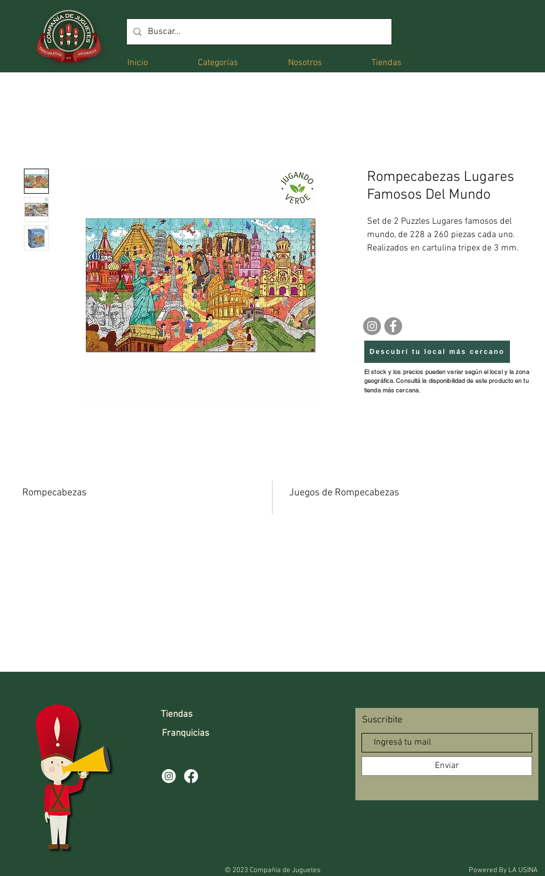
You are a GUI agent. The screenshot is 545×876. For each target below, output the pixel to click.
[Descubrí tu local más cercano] (437, 352)
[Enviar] (446, 766)
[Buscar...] (258, 32)
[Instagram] (372, 326)
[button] (218, 62)
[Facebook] (393, 326)
